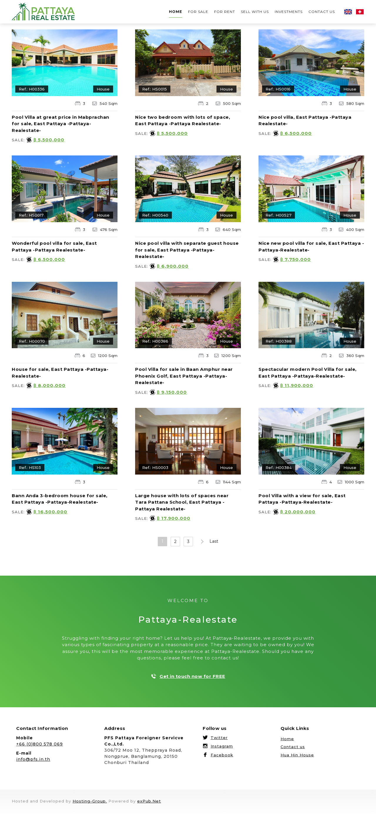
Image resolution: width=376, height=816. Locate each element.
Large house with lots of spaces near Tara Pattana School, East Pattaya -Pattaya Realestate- (182, 502)
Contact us (321, 11)
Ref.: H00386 (155, 341)
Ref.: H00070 (32, 341)
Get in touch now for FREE (192, 676)
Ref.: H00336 (32, 89)
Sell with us (255, 11)
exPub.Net (149, 801)
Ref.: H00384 (279, 467)
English (348, 12)
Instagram (222, 746)
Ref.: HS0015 (154, 89)
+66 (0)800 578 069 (39, 744)
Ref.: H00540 (155, 215)
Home (175, 11)
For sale (198, 11)
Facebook (222, 755)
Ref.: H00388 (279, 341)
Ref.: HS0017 (31, 215)
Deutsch (359, 12)
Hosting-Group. (90, 801)
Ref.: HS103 (30, 467)
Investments (289, 11)
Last (213, 541)
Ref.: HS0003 (155, 467)
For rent (224, 11)
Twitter (219, 737)
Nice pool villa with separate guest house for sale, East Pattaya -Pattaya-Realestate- (187, 249)
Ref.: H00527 (278, 215)
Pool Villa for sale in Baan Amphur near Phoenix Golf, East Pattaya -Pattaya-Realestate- (184, 375)
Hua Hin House (297, 755)
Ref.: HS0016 (278, 89)
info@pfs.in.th (33, 759)
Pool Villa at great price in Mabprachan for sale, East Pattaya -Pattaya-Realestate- (60, 123)
